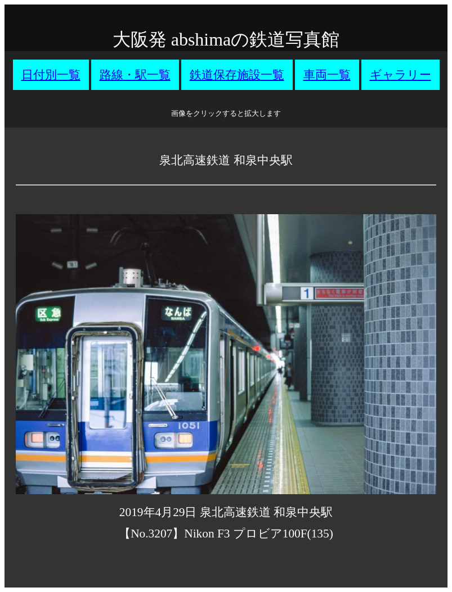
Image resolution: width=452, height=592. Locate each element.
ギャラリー (400, 75)
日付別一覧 (50, 75)
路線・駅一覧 (135, 75)
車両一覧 (327, 75)
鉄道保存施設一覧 (237, 75)
